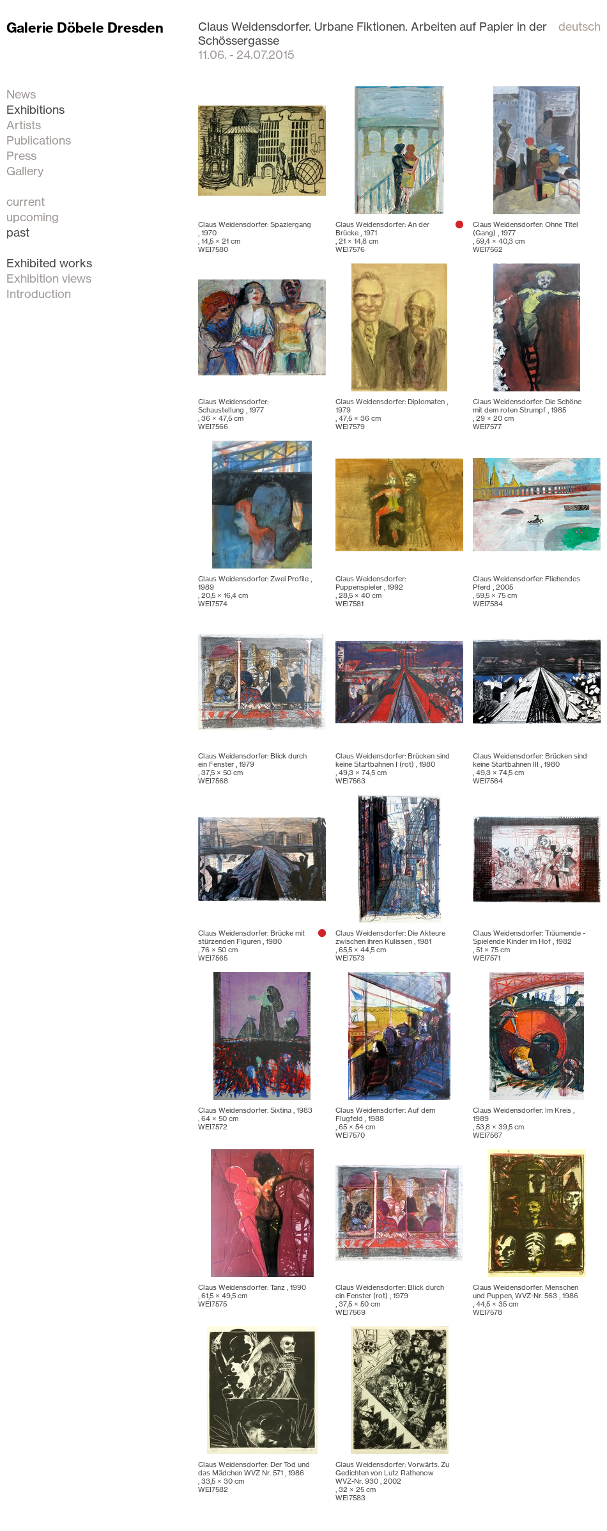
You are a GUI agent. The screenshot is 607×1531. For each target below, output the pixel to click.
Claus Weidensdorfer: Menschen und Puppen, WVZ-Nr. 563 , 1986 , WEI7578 (525, 1300)
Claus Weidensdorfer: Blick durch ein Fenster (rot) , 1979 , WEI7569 (389, 1300)
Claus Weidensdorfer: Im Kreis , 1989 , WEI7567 (523, 1123)
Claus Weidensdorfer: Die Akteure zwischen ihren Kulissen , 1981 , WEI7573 (390, 945)
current (25, 201)
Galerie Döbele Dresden (85, 27)
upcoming (32, 217)
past (17, 232)
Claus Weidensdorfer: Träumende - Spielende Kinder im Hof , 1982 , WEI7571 (529, 945)
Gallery (24, 171)
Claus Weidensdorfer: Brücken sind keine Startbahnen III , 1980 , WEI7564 (530, 768)
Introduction (38, 294)
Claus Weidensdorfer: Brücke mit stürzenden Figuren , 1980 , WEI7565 (251, 945)
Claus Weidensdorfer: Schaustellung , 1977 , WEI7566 (233, 414)
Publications (38, 140)
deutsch (579, 26)
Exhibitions (35, 109)
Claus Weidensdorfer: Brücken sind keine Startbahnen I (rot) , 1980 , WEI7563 (392, 768)
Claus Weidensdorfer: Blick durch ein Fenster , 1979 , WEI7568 (252, 768)
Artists (23, 125)
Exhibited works (49, 263)
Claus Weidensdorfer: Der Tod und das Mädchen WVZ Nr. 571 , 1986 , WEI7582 (254, 1477)
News (21, 94)
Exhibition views (48, 278)
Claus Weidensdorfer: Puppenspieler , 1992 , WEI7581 (370, 591)
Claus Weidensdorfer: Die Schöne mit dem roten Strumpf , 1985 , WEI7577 (527, 414)
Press (21, 155)
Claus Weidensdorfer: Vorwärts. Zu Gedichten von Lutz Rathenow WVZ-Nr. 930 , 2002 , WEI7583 (392, 1481)
